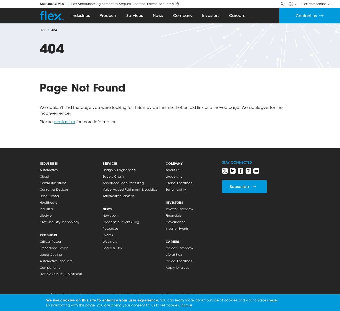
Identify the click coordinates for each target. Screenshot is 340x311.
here (273, 300)
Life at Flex (174, 254)
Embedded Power (54, 248)
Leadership (174, 176)
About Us (173, 170)
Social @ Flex (112, 248)
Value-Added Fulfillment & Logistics (130, 189)
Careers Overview (179, 248)
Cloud (44, 176)
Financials (173, 215)
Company (182, 15)
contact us (64, 121)
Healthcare (48, 202)
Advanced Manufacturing (123, 183)
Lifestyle (46, 215)
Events (108, 235)
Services (134, 15)
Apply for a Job (178, 267)
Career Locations (179, 261)
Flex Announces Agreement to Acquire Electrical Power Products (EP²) (109, 4)
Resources (110, 228)
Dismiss (186, 305)
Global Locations (179, 183)
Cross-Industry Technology (59, 222)
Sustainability (176, 189)
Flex (43, 30)
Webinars (110, 241)
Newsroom (111, 215)
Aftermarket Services (118, 196)
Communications (53, 183)
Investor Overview (179, 209)
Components (50, 267)
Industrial (47, 209)
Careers (237, 15)
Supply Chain (113, 176)
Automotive (49, 170)
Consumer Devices (54, 189)
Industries (80, 15)
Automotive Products (56, 261)
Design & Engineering (119, 170)
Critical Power (50, 241)
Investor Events (177, 228)
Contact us (309, 15)
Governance (175, 222)
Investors (210, 15)
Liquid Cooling (51, 254)
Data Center (49, 196)
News (158, 15)
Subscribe (243, 186)
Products (108, 15)
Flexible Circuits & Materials (61, 274)
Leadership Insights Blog (121, 222)
